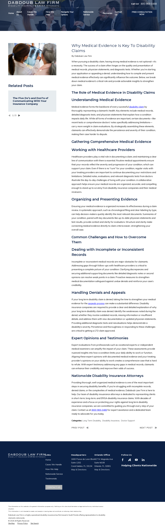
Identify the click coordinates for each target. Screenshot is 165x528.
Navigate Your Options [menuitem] (67, 13)
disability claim (136, 106)
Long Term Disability (91, 420)
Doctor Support (128, 420)
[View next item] (19, 115)
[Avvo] (129, 459)
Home (48, 460)
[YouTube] (136, 459)
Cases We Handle (53, 464)
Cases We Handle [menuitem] (32, 13)
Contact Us (54, 487)
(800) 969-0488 (99, 410)
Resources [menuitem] (107, 13)
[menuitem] (11, 523)
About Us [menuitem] (19, 13)
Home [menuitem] (11, 13)
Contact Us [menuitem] (118, 13)
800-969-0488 (149, 4)
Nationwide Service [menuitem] (88, 13)
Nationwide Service (54, 474)
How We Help (51, 469)
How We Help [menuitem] (50, 13)
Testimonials (51, 478)
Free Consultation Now (142, 13)
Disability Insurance (110, 420)
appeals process (96, 303)
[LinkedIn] (143, 459)
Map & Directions (78, 469)
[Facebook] (122, 459)
